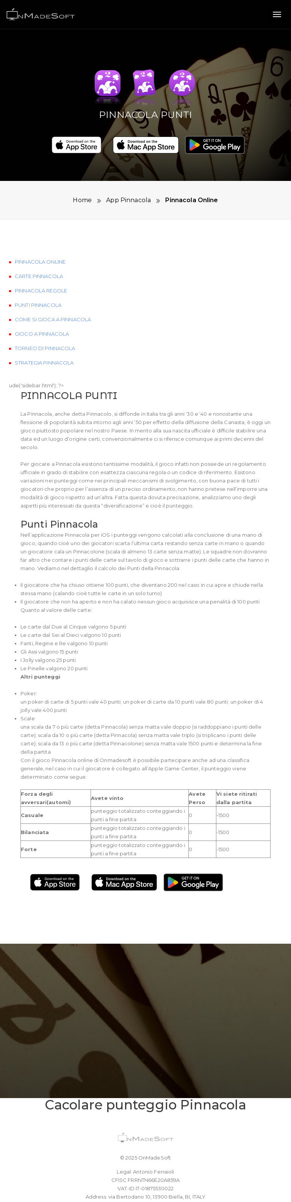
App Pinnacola (128, 200)
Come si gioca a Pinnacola (53, 326)
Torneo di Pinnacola (45, 355)
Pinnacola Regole (41, 297)
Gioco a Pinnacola (42, 341)
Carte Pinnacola (39, 283)
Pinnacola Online (191, 200)
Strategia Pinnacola (44, 369)
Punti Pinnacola (38, 312)
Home (82, 200)
